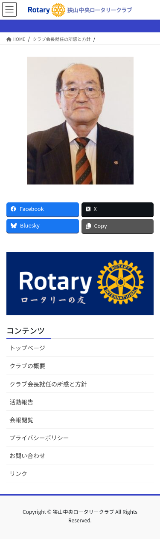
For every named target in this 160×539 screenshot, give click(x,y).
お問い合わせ (27, 455)
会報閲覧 (21, 419)
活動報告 (21, 402)
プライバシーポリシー (39, 437)
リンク (18, 473)
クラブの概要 (27, 365)
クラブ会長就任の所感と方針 (48, 384)
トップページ (27, 347)
